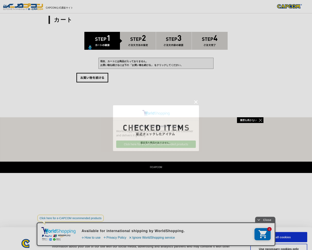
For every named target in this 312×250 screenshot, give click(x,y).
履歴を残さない (248, 120)
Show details (209, 242)
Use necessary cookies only (279, 227)
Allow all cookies (279, 215)
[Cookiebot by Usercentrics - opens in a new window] (25, 242)
